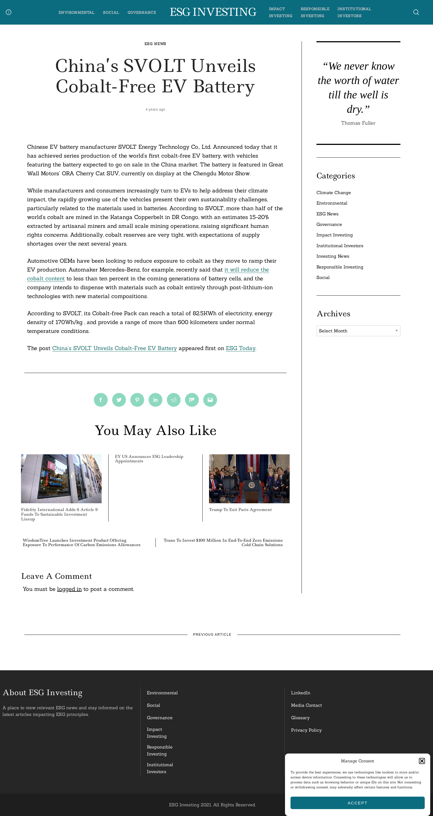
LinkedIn (300, 692)
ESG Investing (212, 12)
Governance (142, 12)
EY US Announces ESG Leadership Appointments (149, 459)
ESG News (155, 43)
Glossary (300, 717)
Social (111, 12)
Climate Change (333, 192)
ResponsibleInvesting (160, 750)
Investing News (332, 256)
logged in (69, 588)
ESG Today (240, 348)
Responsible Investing (339, 267)
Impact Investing (334, 235)
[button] (422, 761)
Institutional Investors (339, 245)
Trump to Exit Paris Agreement (240, 509)
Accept (358, 803)
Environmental (77, 12)
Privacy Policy (306, 730)
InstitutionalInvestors (160, 768)
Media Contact (306, 705)
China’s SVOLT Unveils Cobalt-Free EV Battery (114, 348)
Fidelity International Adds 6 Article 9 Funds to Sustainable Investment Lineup (59, 514)
